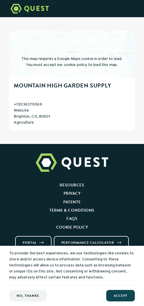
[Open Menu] (136, 8)
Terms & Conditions (72, 210)
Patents (72, 202)
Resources (72, 185)
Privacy (72, 193)
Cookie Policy (72, 227)
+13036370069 (28, 104)
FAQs (71, 218)
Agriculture (24, 122)
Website (21, 110)
